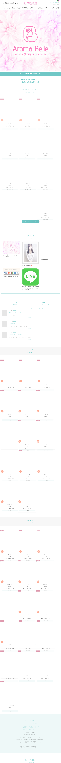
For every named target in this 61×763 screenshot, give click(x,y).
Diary (40, 8)
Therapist (25, 8)
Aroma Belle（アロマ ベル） (31, 761)
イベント (18, 745)
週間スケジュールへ (30, 191)
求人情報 (34, 747)
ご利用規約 (34, 749)
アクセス (34, 743)
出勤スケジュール (36, 741)
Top (4, 8)
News (13, 8)
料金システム (19, 747)
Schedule (32, 8)
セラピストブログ (36, 745)
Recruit (52, 8)
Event (8, 8)
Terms (58, 8)
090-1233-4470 (53, 2)
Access (46, 8)
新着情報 (18, 743)
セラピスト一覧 (19, 749)
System (19, 8)
